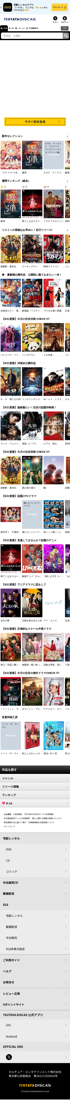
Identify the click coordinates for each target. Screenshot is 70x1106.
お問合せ (8, 985)
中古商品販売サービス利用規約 (17, 820)
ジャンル (35, 781)
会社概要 (7, 816)
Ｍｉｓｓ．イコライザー (55, 402)
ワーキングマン (30, 269)
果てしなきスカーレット (34, 224)
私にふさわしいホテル (33, 756)
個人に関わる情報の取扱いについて (47, 820)
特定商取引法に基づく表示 (15, 825)
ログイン (65, 25)
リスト (55, 25)
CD (17, 31)
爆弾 (24, 175)
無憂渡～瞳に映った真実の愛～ (37, 667)
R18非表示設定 (15, 951)
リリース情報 (35, 789)
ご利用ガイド (11, 963)
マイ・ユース (50, 623)
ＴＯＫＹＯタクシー (53, 224)
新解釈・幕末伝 (8, 269)
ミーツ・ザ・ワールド (12, 756)
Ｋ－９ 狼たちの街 (11, 402)
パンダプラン (28, 357)
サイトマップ (9, 829)
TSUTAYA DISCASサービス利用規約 (39, 816)
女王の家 (5, 623)
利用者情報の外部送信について (41, 825)
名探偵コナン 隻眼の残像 (14, 313)
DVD (7, 31)
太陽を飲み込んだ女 (32, 623)
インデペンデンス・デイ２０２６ (39, 402)
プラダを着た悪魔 (52, 313)
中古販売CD (45, 31)
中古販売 (11, 940)
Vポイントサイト (13, 1007)
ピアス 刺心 (50, 446)
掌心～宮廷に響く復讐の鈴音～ (16, 667)
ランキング (35, 797)
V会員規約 (17, 816)
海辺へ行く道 (50, 756)
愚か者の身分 (28, 490)
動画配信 (8, 896)
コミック (29, 31)
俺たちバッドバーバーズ (34, 535)
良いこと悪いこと (52, 535)
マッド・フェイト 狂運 (13, 446)
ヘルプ (7, 974)
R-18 (35, 806)
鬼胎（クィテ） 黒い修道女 (36, 446)
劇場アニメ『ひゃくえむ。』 (36, 579)
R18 (64, 31)
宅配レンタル (14, 918)
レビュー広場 (11, 996)
